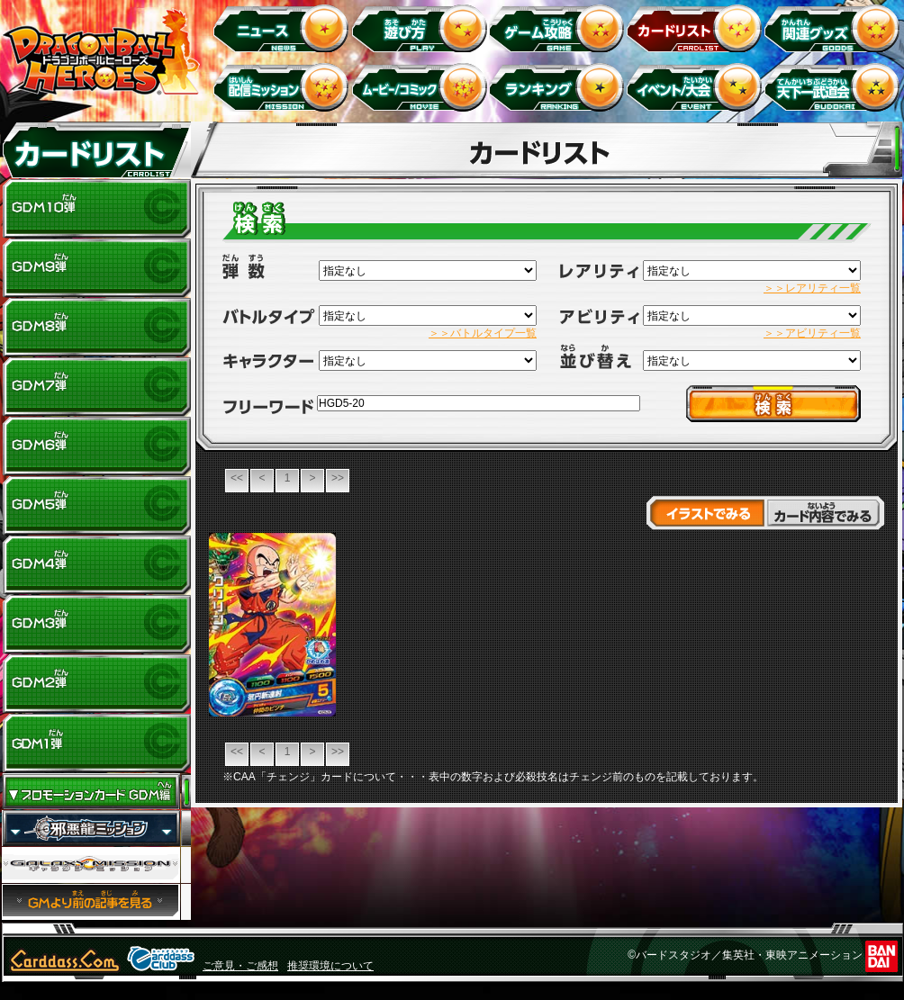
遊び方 (422, 27)
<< (237, 478)
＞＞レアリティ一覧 (812, 288)
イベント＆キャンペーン (697, 87)
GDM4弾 (96, 565)
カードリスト (697, 27)
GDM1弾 (96, 743)
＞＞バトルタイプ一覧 (483, 333)
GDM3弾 (96, 624)
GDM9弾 (96, 268)
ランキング (559, 87)
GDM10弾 (96, 209)
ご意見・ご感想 (240, 965)
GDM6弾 (96, 446)
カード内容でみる (825, 513)
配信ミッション (284, 87)
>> (337, 478)
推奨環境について (330, 965)
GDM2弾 (96, 684)
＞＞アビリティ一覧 (812, 333)
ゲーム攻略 (559, 27)
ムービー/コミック (422, 87)
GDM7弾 (96, 387)
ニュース (284, 27)
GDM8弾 (96, 327)
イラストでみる (705, 513)
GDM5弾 (96, 506)
